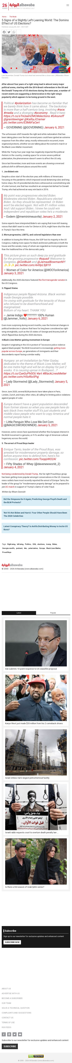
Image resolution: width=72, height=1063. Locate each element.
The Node (12, 17)
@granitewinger (13, 119)
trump (48, 544)
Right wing (11, 544)
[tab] (19, 613)
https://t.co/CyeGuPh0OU (19, 373)
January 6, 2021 (54, 127)
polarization (33, 548)
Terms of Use (8, 1022)
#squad (43, 258)
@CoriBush (24, 262)
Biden (54, 544)
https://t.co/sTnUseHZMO (20, 116)
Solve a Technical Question (15, 1008)
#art (39, 373)
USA (34, 544)
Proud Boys (6, 552)
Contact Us (7, 1017)
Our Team (6, 1003)
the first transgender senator (52, 280)
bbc (25, 548)
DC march (10, 487)
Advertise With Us (11, 993)
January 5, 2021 (47, 425)
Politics (28, 544)
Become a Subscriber (12, 998)
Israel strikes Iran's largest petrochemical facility (27, 778)
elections (41, 544)
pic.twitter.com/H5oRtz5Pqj (21, 376)
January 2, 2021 (52, 216)
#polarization (22, 103)
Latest (19, 613)
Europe (42, 548)
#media (8, 112)
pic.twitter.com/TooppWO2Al (37, 459)
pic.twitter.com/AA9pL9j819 (32, 265)
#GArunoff (57, 116)
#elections (43, 116)
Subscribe (10, 1046)
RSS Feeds (6, 1027)
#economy (40, 112)
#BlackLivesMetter (54, 373)
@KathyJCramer (34, 119)
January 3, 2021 (13, 273)
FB (3, 1033)
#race (60, 109)
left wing (20, 544)
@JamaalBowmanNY (51, 262)
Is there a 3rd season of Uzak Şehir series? (24, 887)
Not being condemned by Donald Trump (20, 474)
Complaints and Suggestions (16, 1013)
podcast (19, 548)
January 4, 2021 (13, 467)
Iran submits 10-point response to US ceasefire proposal (31, 669)
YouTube (20, 1033)
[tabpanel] (36, 754)
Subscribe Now (12, 942)
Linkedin (9, 1033)
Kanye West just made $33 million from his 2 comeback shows (34, 723)
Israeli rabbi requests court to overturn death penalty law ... (31, 832)
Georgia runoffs (8, 548)
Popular (53, 613)
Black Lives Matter (53, 548)
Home (4, 17)
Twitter (14, 1033)
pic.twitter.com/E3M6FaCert (21, 122)
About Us (6, 988)
